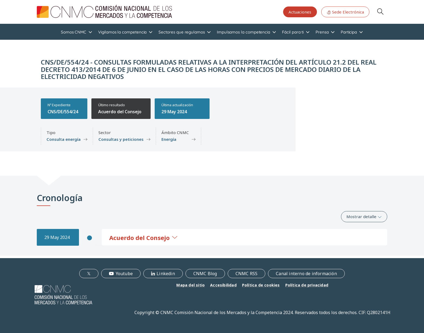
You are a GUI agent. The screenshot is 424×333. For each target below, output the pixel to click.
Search (380, 11)
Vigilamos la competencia (122, 32)
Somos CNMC (73, 32)
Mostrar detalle (364, 216)
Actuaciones (300, 12)
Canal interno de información (306, 274)
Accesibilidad (223, 285)
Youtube (124, 274)
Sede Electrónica (345, 12)
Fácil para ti (293, 32)
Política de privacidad (306, 285)
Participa (349, 32)
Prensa (322, 32)
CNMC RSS (247, 274)
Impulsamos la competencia (243, 32)
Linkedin (166, 274)
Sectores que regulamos (181, 32)
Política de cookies (261, 285)
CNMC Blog (205, 274)
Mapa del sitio (190, 285)
